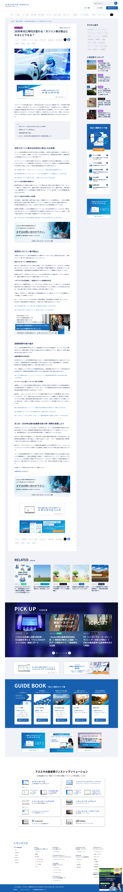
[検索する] (115, 3)
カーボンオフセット (39, 861)
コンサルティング (57, 872)
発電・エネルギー (98, 854)
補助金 (95, 859)
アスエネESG (56, 867)
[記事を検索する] (103, 3)
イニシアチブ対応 (39, 859)
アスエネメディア (98, 851)
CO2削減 (96, 864)
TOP (16, 850)
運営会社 (15, 889)
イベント (78, 862)
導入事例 (37, 856)
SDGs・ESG (96, 856)
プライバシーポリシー (25, 889)
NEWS (16, 857)
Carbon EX (79, 859)
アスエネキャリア (57, 880)
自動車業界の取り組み (24, 133)
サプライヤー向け (57, 870)
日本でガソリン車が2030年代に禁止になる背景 (31, 126)
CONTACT (17, 862)
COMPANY (17, 852)
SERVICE (16, 855)
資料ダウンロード (23, 720)
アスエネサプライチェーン (59, 859)
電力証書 (78, 864)
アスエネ (37, 851)
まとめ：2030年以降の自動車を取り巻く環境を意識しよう (34, 136)
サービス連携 (38, 864)
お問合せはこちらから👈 (21, 471)
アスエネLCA (56, 851)
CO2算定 (96, 861)
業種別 (36, 854)
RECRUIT (17, 860)
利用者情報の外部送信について (39, 889)
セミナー (37, 866)
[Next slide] (69, 653)
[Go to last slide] (53, 653)
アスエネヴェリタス (81, 851)
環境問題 (96, 866)
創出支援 (78, 867)
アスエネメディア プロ (99, 877)
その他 (95, 869)
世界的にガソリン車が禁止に (26, 129)
